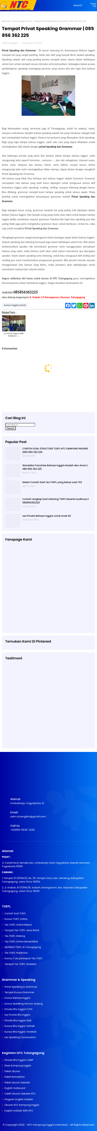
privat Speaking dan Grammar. (56, 146)
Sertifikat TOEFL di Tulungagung (23, 947)
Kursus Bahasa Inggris (17, 998)
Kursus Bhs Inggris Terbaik (20, 1026)
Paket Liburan (12, 1071)
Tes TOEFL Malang (15, 936)
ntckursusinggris (10, 43)
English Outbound (15, 1088)
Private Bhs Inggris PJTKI (18, 1009)
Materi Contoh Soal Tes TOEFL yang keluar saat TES (52, 482)
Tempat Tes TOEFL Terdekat (20, 964)
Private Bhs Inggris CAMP (19, 1060)
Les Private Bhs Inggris (17, 1014)
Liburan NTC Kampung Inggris (22, 1105)
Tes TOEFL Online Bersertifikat (21, 941)
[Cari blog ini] (20, 425)
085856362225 (25, 292)
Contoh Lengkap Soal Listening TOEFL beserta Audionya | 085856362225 (55, 500)
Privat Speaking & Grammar (21, 986)
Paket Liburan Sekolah (17, 1082)
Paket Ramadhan (15, 1077)
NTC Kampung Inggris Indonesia (47, 1124)
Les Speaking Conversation (20, 1037)
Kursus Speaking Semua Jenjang (24, 1003)
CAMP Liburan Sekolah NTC (20, 1093)
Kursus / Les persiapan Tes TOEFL (24, 958)
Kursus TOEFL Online (16, 919)
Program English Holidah (19, 1099)
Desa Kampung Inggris (18, 1065)
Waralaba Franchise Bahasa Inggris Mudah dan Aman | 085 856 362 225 (55, 467)
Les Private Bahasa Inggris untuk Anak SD (46, 516)
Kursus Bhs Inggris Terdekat (21, 1031)
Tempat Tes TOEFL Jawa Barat (22, 930)
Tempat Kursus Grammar (19, 992)
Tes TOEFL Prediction (16, 953)
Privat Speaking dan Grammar (19, 50)
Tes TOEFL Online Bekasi (18, 924)
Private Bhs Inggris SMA (18, 1020)
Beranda (6, 21)
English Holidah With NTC (19, 1110)
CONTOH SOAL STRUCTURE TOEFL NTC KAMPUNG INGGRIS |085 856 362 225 (55, 450)
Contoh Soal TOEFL (15, 913)
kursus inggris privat (22, 21)
